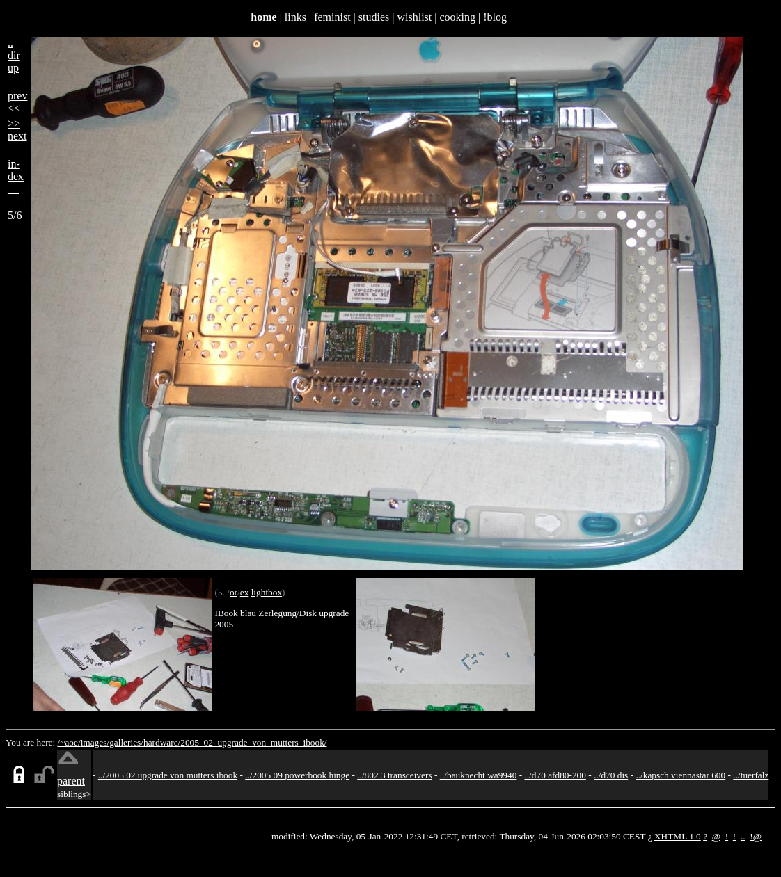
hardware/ (161, 742)
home (263, 17)
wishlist (414, 17)
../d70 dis (611, 775)
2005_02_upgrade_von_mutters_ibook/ (253, 742)
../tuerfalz (750, 775)
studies (373, 17)
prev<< (17, 102)
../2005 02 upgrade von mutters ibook (167, 775)
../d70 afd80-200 (554, 775)
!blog (495, 17)
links (295, 17)
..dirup (14, 55)
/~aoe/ (69, 742)
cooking (457, 17)
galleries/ (126, 742)
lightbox (266, 592)
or (233, 592)
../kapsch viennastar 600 (680, 775)
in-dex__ (16, 176)
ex (244, 592)
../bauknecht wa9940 (478, 775)
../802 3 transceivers (394, 775)
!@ (756, 836)
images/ (95, 742)
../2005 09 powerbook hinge (297, 775)
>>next (17, 130)
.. (743, 836)
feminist (332, 17)
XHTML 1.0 (677, 836)
